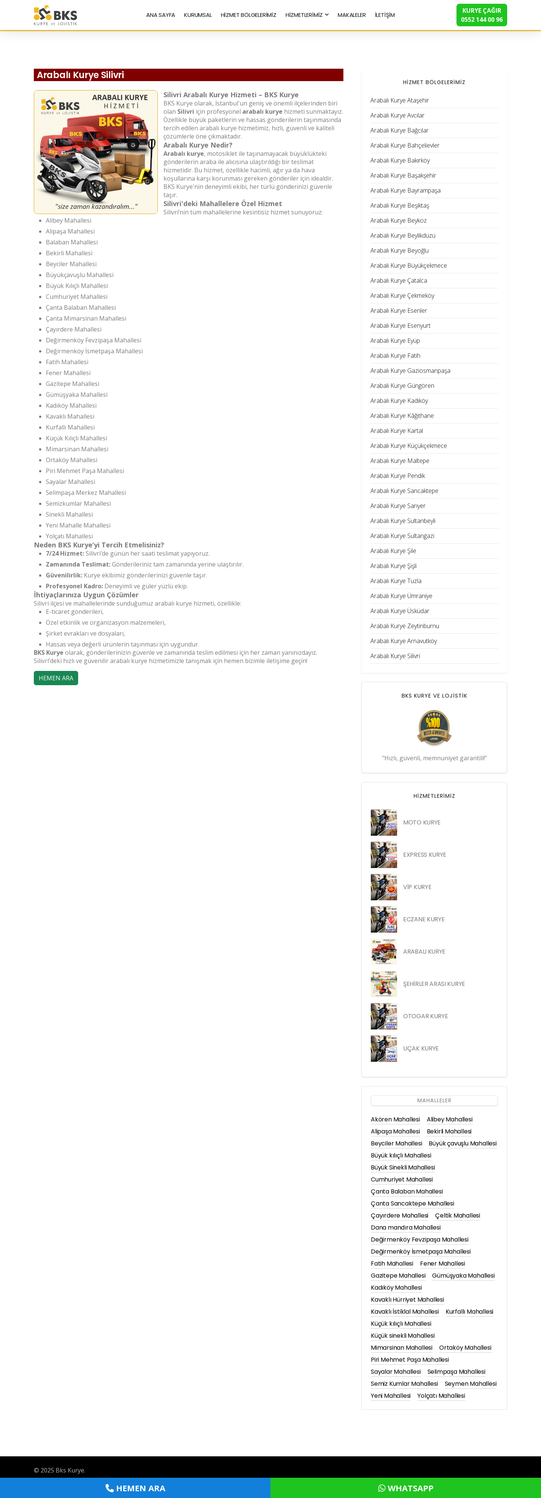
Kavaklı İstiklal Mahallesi (405, 1311)
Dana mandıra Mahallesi (406, 1227)
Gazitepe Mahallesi (398, 1275)
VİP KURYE (417, 887)
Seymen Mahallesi (471, 1383)
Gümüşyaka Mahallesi (463, 1275)
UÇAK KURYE (421, 1048)
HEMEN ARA (56, 678)
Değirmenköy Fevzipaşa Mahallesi (419, 1239)
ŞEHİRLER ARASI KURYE (434, 984)
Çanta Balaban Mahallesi (407, 1191)
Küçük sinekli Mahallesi (402, 1335)
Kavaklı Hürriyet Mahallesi (407, 1299)
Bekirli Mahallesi (449, 1131)
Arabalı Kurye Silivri (80, 75)
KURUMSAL (198, 15)
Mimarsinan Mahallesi (401, 1347)
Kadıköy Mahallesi (396, 1287)
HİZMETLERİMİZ (304, 15)
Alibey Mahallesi (450, 1119)
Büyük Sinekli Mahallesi (403, 1167)
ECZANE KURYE (423, 919)
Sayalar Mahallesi (396, 1371)
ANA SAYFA (160, 15)
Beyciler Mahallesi (396, 1143)
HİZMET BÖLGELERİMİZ (249, 15)
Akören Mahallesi (395, 1119)
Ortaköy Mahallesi (465, 1347)
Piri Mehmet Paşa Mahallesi (410, 1359)
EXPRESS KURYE (424, 854)
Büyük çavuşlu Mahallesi (462, 1143)
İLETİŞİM (385, 15)
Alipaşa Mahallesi (395, 1131)
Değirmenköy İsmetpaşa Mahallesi (421, 1251)
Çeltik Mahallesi (457, 1215)
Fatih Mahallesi (392, 1263)
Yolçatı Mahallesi (441, 1395)
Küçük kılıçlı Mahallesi (401, 1323)
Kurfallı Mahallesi (469, 1311)
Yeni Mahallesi (391, 1395)
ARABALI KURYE (424, 951)
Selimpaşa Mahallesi (456, 1371)
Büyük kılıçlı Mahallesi (401, 1155)
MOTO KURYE (422, 822)
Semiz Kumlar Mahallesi (404, 1383)
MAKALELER (352, 15)
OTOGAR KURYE (425, 1016)
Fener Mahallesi (442, 1263)
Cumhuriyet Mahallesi (402, 1179)
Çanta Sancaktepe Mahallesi (412, 1203)
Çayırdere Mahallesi (399, 1215)
